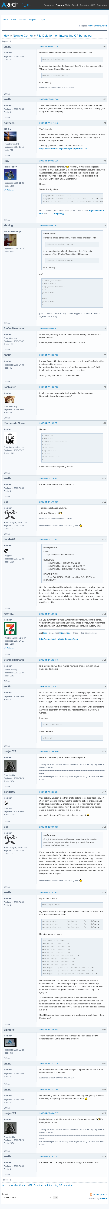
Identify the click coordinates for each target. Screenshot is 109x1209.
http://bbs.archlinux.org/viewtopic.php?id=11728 (63, 148)
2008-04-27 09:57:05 (49, 355)
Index (5, 19)
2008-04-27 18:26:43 (49, 660)
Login (42, 19)
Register (32, 19)
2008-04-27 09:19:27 (49, 225)
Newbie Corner (23, 35)
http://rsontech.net (47, 639)
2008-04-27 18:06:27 (49, 614)
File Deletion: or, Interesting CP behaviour (64, 35)
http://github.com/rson (68, 639)
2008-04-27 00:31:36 (49, 46)
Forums (60, 5)
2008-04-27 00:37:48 (49, 99)
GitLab (74, 5)
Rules (13, 19)
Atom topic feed (100, 1194)
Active (90, 26)
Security (84, 5)
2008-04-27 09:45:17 (49, 328)
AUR (92, 5)
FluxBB (103, 1198)
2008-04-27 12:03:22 (49, 478)
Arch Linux (16, 5)
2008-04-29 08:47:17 (49, 1113)
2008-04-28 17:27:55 (49, 1089)
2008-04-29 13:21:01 (49, 1156)
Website (10, 190)
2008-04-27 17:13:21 (49, 539)
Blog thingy (59, 213)
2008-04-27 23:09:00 (49, 751)
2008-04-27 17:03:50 (49, 502)
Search (22, 19)
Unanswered (101, 26)
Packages (49, 5)
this (61, 633)
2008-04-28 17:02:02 (49, 1030)
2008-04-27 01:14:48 (49, 123)
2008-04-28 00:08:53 (49, 827)
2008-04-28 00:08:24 (49, 792)
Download (102, 5)
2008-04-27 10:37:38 (49, 387)
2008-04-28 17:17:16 (49, 1063)
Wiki (67, 5)
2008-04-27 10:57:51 (49, 423)
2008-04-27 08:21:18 (49, 161)
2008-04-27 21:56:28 (49, 686)
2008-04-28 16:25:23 (49, 892)
